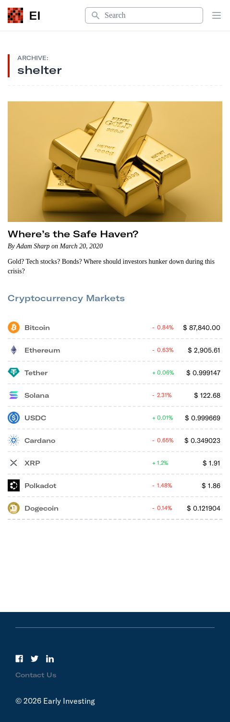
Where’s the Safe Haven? (73, 234)
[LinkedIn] (50, 658)
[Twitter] (34, 658)
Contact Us (36, 675)
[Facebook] (19, 658)
